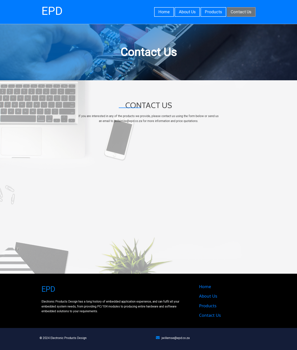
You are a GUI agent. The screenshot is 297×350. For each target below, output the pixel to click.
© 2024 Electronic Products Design (63, 338)
